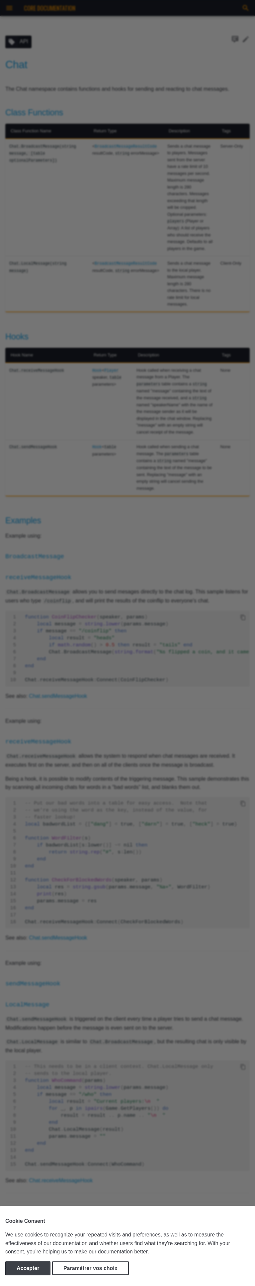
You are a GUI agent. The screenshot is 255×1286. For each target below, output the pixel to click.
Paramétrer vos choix (90, 1268)
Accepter (28, 1268)
